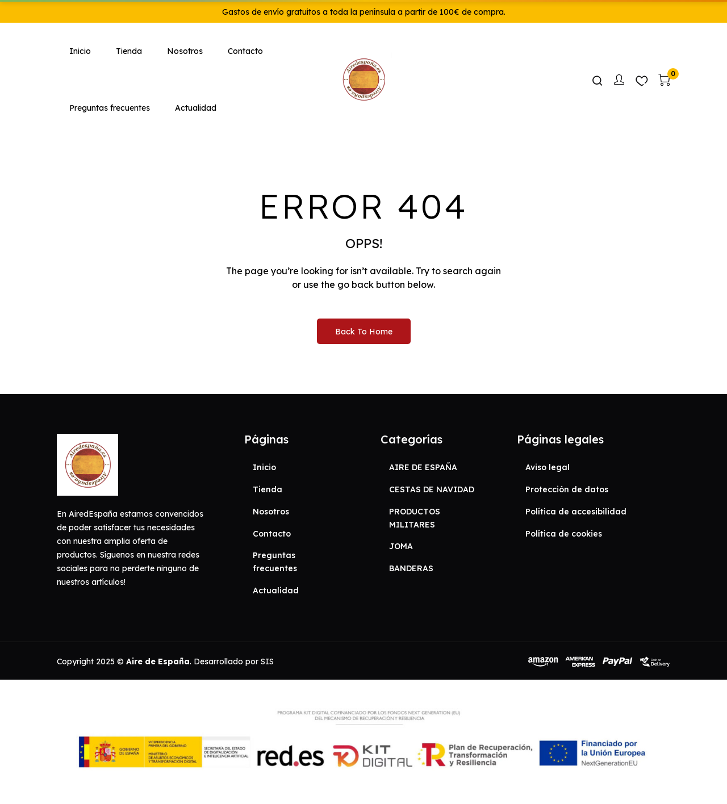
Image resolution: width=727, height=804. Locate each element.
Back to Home (363, 331)
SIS (267, 661)
